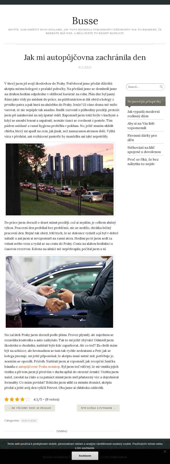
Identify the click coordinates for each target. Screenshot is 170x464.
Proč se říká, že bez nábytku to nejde (143, 161)
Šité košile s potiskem (96, 408)
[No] (165, 451)
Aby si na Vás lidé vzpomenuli (141, 125)
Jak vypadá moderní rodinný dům (144, 113)
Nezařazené (29, 421)
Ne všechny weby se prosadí (31, 408)
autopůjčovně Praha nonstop (39, 367)
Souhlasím (85, 455)
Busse (85, 20)
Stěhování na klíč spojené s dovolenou (144, 149)
